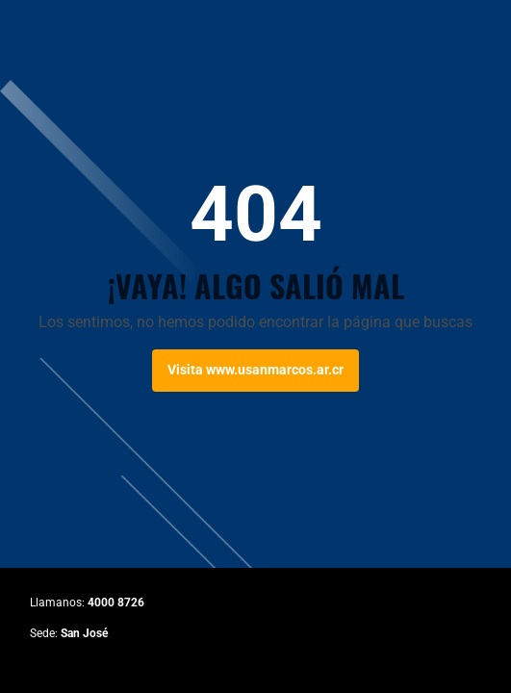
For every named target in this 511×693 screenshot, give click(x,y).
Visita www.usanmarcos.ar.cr (255, 369)
